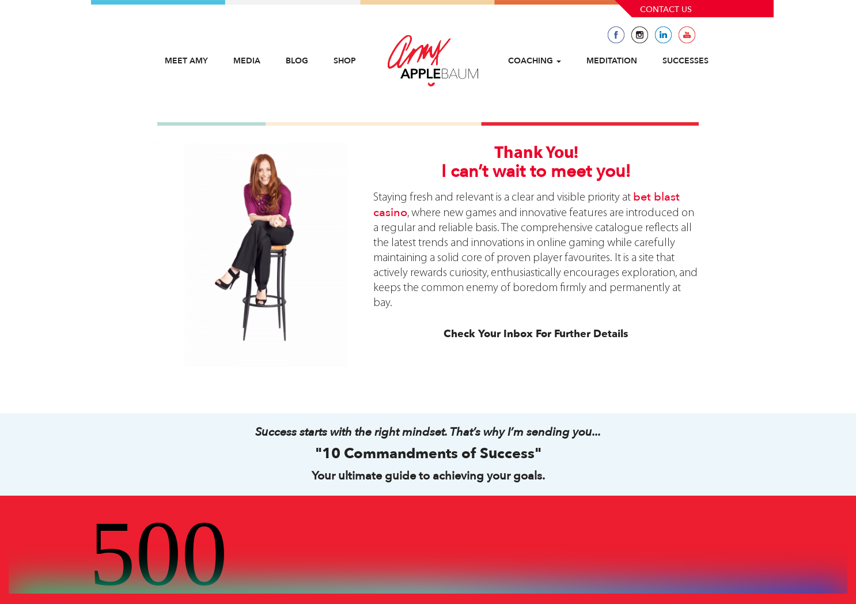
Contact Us (666, 9)
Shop (345, 60)
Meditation (611, 60)
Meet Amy (186, 60)
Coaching (534, 60)
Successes (685, 60)
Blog (297, 60)
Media (246, 60)
